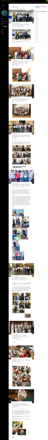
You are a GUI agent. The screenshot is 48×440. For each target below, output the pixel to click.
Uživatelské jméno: (3, 20)
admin (17, 27)
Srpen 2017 (36, 33)
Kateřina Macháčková (15, 167)
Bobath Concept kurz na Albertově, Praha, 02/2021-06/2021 (21, 136)
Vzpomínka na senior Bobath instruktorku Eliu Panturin (21, 405)
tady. (15, 342)
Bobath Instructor (23, 166)
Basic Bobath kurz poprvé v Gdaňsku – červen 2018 (21, 185)
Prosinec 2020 (37, 26)
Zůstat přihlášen (3, 25)
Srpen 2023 (36, 19)
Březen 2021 (36, 25)
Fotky (13, 60)
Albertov (14, 166)
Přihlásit (5, 26)
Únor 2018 (36, 32)
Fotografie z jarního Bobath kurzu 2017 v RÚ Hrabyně (20, 337)
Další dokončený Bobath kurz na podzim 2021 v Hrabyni (21, 63)
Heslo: (2, 22)
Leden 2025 (36, 15)
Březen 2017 (36, 37)
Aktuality (2, 30)
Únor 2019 (36, 29)
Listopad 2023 (37, 18)
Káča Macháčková (18, 280)
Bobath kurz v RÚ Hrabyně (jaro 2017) (21, 360)
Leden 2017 (36, 40)
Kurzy (15, 133)
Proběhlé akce (16, 60)
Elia (13, 437)
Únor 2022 (36, 22)
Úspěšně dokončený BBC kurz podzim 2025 (20, 25)
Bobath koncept (3, 4)
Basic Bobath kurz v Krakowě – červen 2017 (20, 278)
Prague (20, 167)
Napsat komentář (21, 27)
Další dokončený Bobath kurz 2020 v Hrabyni (21, 99)
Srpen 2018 (36, 30)
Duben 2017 (36, 36)
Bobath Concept (18, 166)
